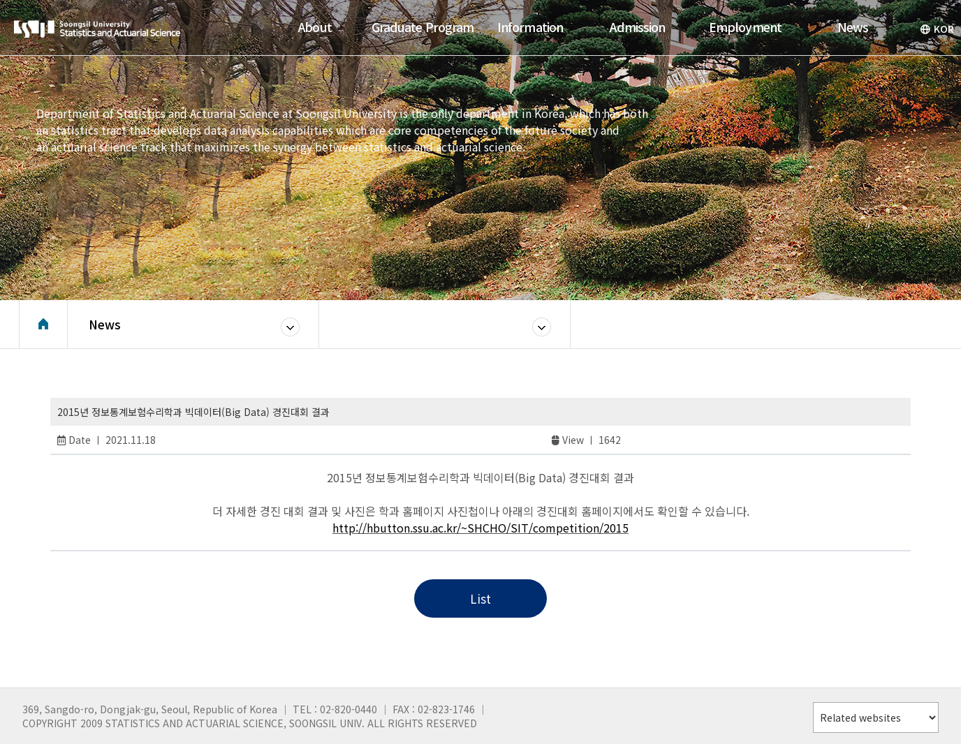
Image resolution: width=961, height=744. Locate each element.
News (105, 324)
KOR (937, 29)
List (480, 598)
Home (43, 324)
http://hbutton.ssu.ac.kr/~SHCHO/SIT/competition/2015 (480, 527)
